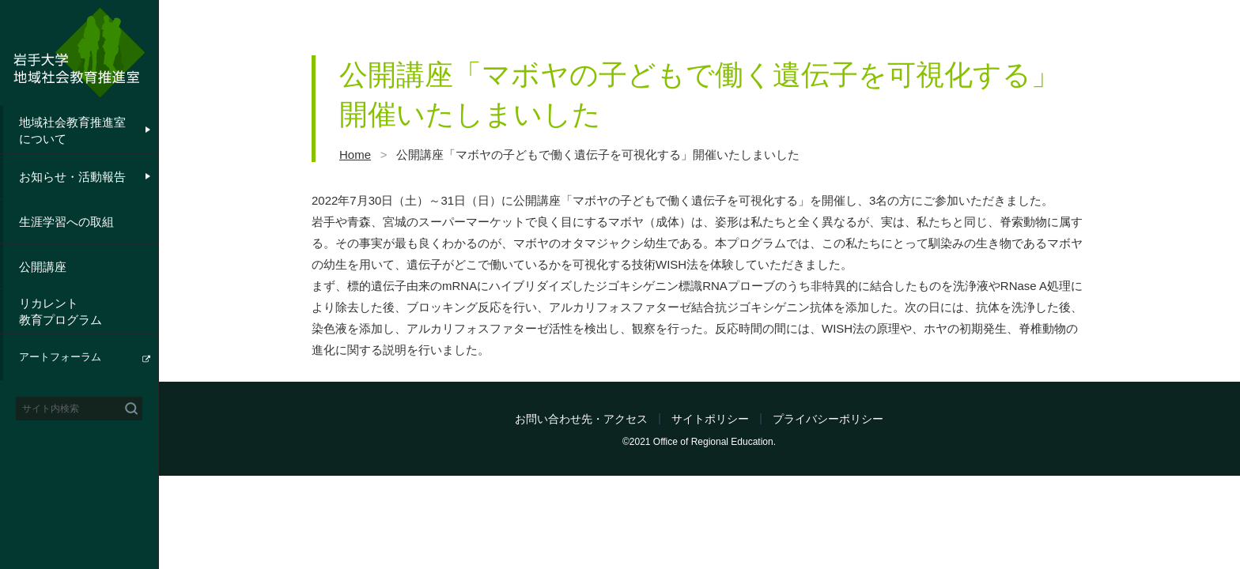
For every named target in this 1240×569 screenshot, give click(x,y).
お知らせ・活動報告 (72, 176)
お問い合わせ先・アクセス (581, 418)
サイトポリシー (710, 418)
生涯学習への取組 (66, 221)
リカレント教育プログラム (60, 311)
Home (355, 154)
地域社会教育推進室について (72, 130)
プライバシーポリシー (828, 418)
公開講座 (42, 266)
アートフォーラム (60, 357)
